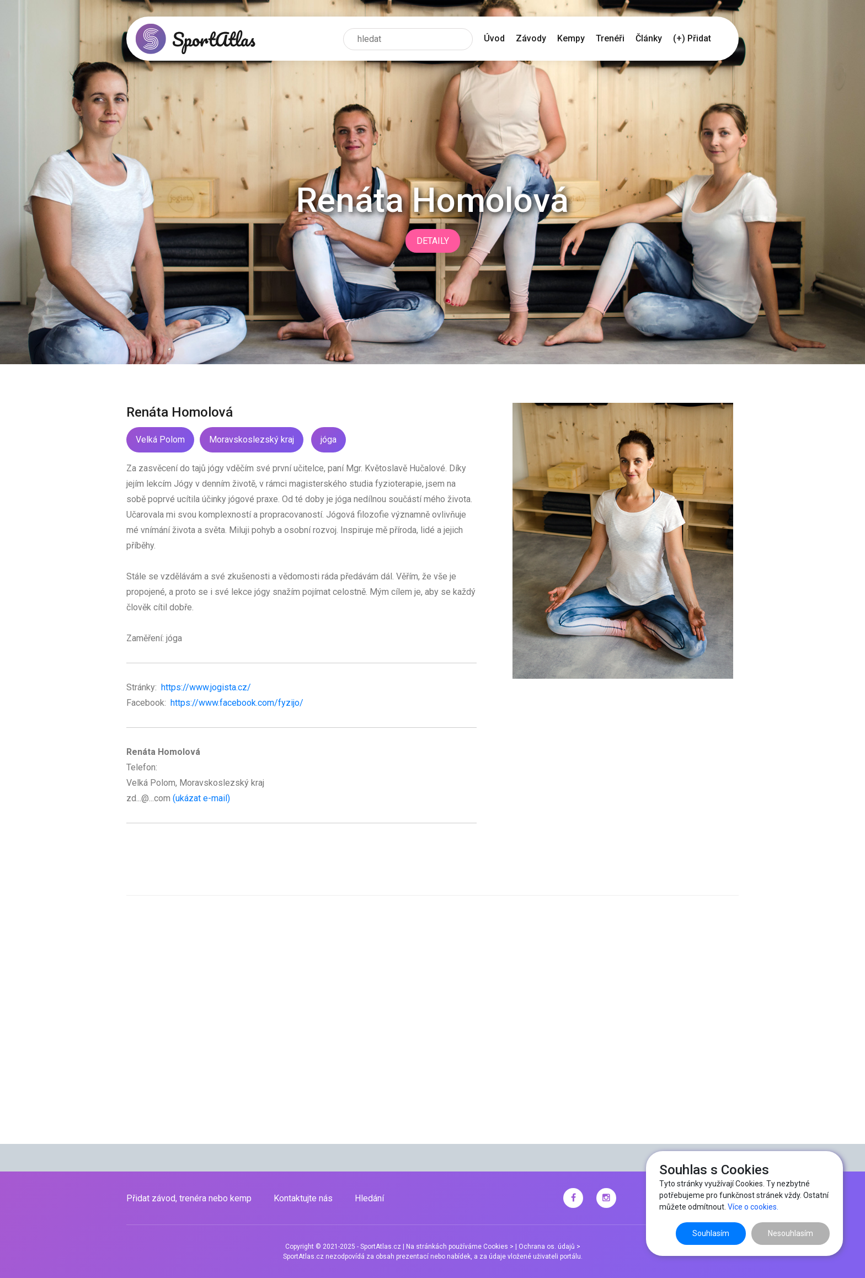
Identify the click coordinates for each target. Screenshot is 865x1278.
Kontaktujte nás (303, 1198)
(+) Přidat (692, 38)
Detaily (433, 241)
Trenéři (610, 38)
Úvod (494, 38)
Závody (531, 38)
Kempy (571, 38)
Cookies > (498, 1246)
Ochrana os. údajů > (549, 1246)
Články (649, 38)
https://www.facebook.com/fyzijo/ (235, 702)
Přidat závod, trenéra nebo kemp (189, 1198)
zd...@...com (148, 798)
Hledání (369, 1198)
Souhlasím (710, 1233)
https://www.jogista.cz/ (205, 687)
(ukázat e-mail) (201, 798)
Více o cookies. (753, 1206)
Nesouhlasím (790, 1233)
